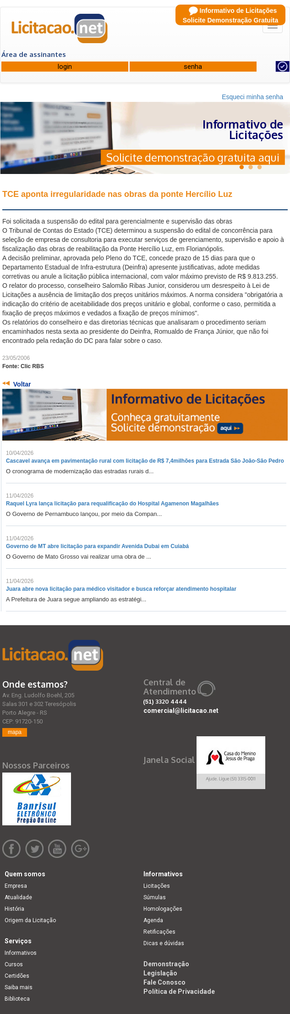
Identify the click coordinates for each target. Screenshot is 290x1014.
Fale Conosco (164, 982)
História (14, 909)
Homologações (162, 909)
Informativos (21, 953)
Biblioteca (17, 999)
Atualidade (18, 897)
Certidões (17, 976)
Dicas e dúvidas (163, 943)
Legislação (160, 973)
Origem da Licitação (30, 920)
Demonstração (166, 964)
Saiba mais (19, 987)
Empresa (16, 886)
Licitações (156, 886)
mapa (15, 732)
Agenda (153, 920)
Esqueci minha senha (252, 97)
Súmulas (154, 897)
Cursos (14, 964)
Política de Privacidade (179, 991)
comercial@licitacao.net (181, 710)
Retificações (159, 932)
